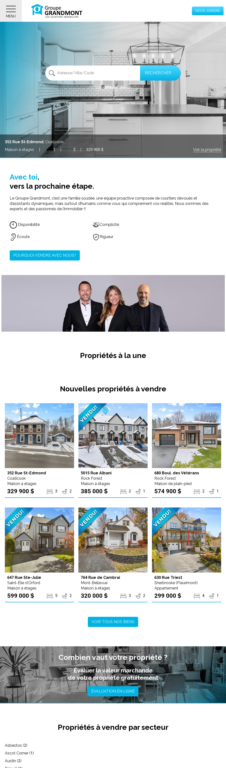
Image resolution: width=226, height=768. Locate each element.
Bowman (160, 753)
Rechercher (158, 73)
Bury (156, 761)
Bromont (15, 761)
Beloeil (14, 753)
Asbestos (16, 745)
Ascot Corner (91, 745)
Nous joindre (208, 11)
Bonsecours (90, 753)
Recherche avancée (113, 88)
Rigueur (102, 236)
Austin (157, 745)
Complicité (105, 224)
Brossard (87, 761)
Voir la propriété (207, 149)
